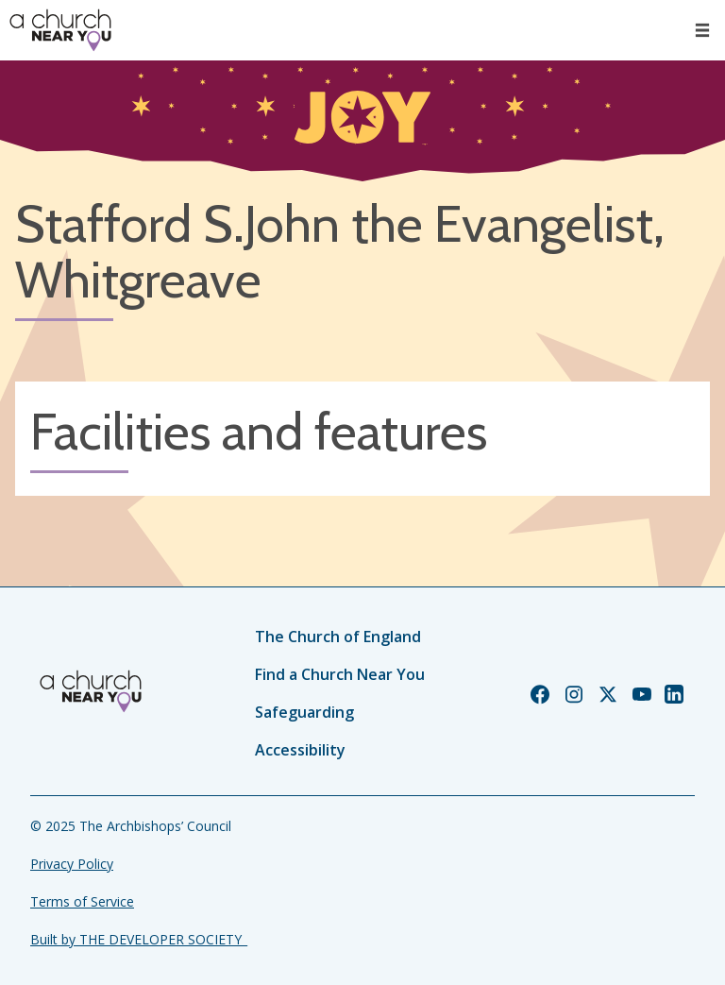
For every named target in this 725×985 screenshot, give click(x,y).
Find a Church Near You (340, 674)
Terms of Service (82, 901)
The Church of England (338, 636)
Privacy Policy (71, 864)
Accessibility (300, 749)
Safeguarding (304, 712)
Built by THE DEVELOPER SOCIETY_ (138, 939)
